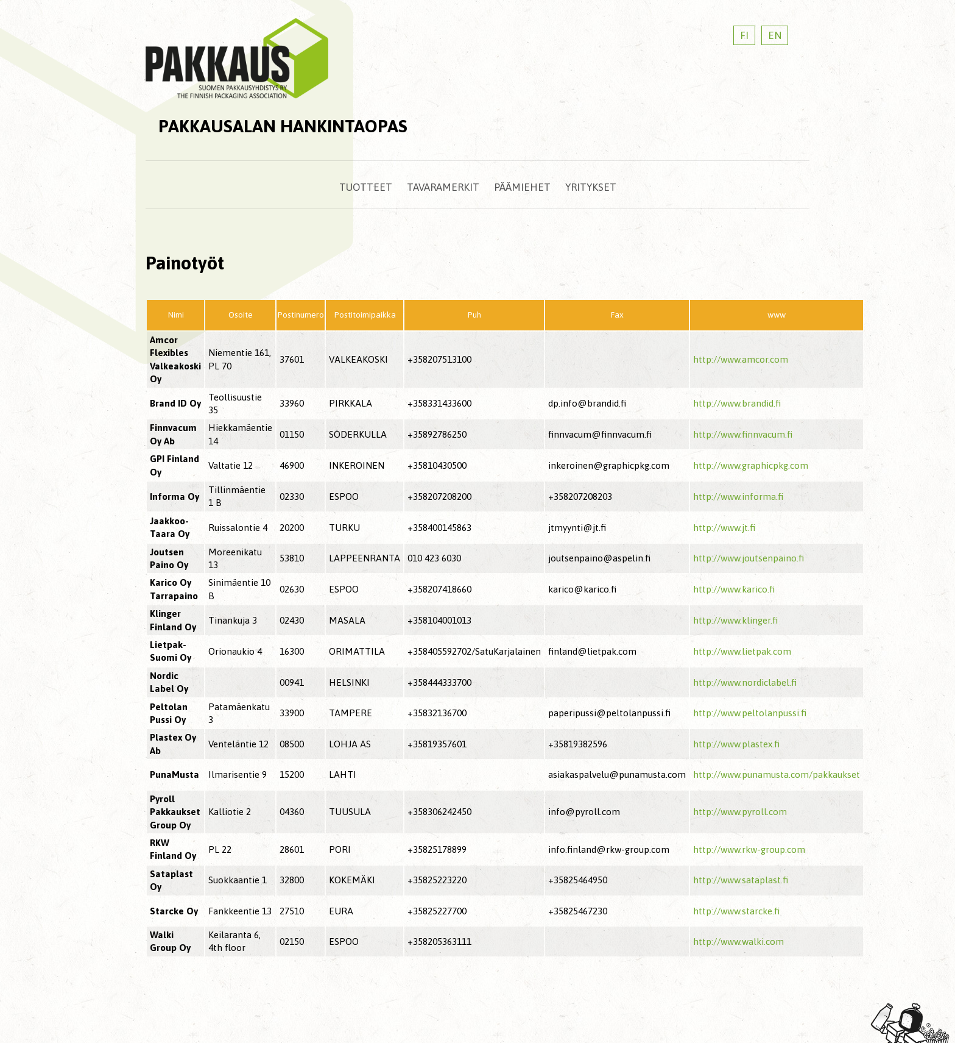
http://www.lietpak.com (742, 651)
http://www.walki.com (738, 941)
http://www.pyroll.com (740, 811)
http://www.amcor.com (740, 359)
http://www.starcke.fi (736, 911)
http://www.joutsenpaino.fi (748, 558)
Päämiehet (522, 187)
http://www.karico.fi (734, 589)
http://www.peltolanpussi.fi (749, 713)
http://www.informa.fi (738, 496)
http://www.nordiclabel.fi (745, 682)
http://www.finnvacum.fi (742, 434)
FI (744, 35)
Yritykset (590, 187)
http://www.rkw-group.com (749, 849)
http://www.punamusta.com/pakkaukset (776, 774)
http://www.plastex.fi (736, 744)
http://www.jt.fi (724, 527)
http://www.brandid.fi (737, 403)
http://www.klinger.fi (735, 620)
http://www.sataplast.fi (740, 880)
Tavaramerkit (443, 187)
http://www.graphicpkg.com (750, 465)
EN (774, 35)
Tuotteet (365, 187)
